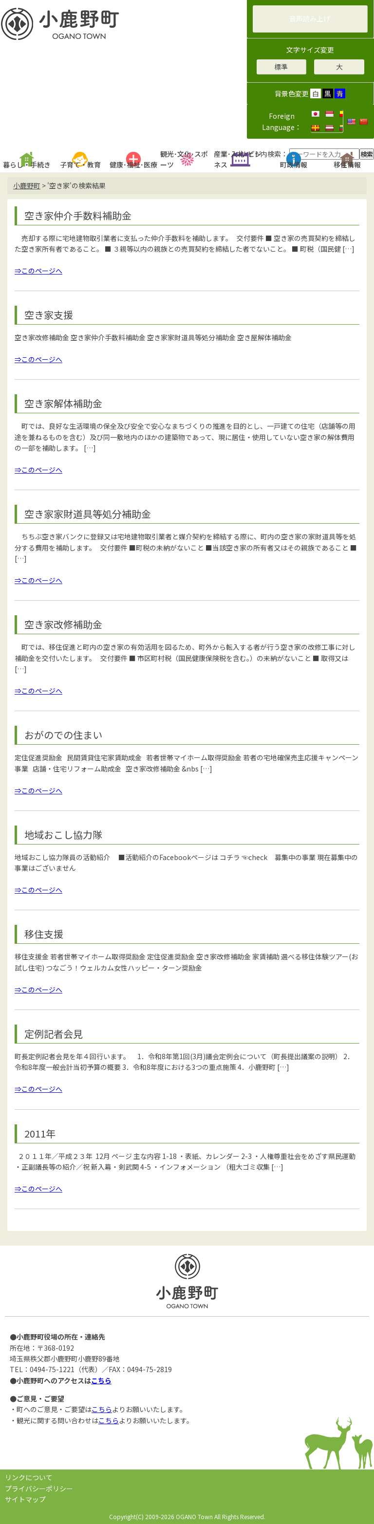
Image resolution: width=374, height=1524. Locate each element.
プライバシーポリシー (39, 1488)
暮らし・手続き (27, 164)
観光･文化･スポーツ (184, 159)
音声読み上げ (309, 18)
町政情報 (293, 164)
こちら (101, 1380)
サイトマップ (25, 1499)
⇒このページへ (38, 270)
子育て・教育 (80, 164)
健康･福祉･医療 (133, 164)
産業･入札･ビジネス (238, 159)
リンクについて (29, 1477)
